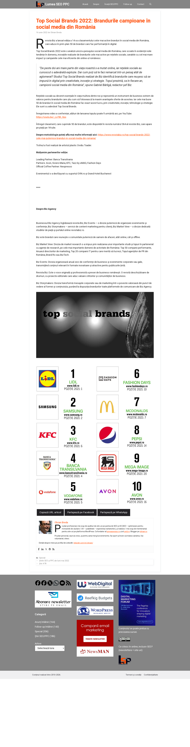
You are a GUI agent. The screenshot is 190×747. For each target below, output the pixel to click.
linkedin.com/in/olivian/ (83, 543)
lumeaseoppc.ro (113, 531)
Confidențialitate (151, 675)
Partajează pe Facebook (80, 512)
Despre (96, 4)
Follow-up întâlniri (44, 626)
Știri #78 (42, 564)
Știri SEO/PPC (42, 636)
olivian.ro (143, 531)
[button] (150, 4)
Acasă (85, 4)
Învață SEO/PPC (111, 4)
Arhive (38, 643)
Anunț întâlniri (42, 622)
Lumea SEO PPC (57, 4)
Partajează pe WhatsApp (113, 512)
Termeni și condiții (133, 675)
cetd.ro (127, 531)
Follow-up (127, 4)
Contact (140, 4)
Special (42, 558)
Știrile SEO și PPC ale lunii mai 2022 (54, 561)
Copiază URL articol (50, 512)
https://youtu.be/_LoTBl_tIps (51, 117)
